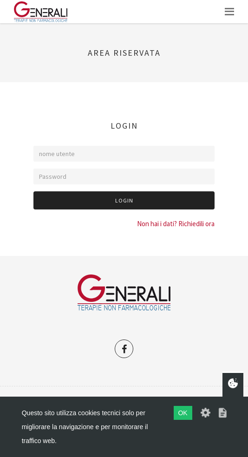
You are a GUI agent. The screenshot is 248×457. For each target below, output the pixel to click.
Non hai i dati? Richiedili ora (176, 223)
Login (124, 200)
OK (182, 413)
